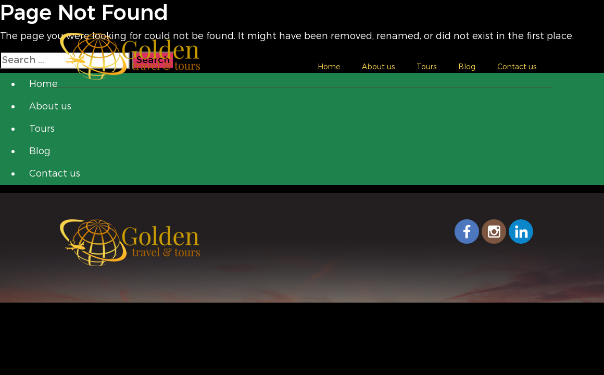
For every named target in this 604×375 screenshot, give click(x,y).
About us (378, 66)
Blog (466, 66)
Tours (426, 66)
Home (329, 66)
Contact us (516, 66)
